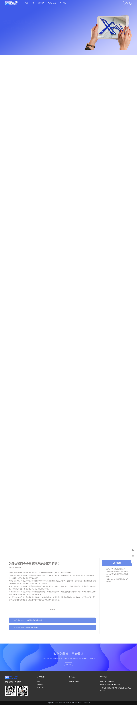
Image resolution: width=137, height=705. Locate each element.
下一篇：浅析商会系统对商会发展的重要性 (24, 626)
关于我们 (63, 3)
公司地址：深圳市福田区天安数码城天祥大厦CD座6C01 (115, 689)
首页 (26, 3)
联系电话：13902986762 (108, 681)
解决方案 (42, 3)
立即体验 (127, 3)
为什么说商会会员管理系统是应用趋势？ (117, 576)
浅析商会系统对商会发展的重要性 (117, 572)
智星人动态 (53, 3)
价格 (33, 3)
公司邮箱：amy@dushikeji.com (110, 684)
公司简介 (40, 684)
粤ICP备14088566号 (84, 702)
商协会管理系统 (74, 681)
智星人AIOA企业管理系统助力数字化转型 (117, 581)
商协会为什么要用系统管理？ (115, 570)
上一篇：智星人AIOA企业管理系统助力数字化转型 (27, 619)
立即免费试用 (12, 34)
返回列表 (52, 608)
